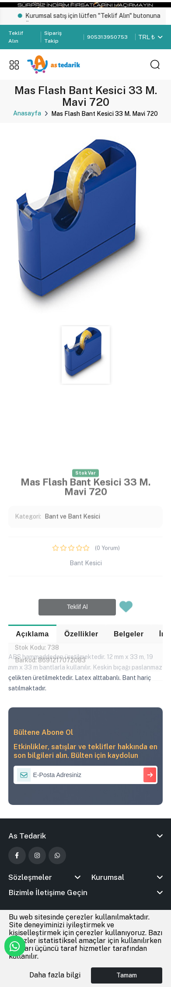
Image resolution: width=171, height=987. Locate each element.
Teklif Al (77, 692)
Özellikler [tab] (81, 634)
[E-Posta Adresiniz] (86, 775)
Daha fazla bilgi (54, 975)
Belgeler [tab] (129, 634)
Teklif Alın (15, 37)
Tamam (126, 975)
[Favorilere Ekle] (126, 694)
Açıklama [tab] (32, 634)
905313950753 (107, 37)
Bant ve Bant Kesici (72, 601)
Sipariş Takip (53, 37)
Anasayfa (27, 113)
